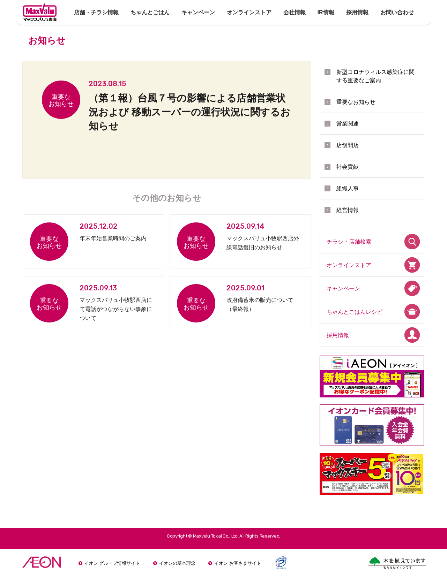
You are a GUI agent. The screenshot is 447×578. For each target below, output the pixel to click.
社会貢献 (347, 167)
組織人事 (347, 188)
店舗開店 (347, 145)
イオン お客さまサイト (237, 563)
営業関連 (347, 124)
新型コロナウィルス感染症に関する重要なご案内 (375, 76)
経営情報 (347, 210)
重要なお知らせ (355, 102)
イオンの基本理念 (177, 563)
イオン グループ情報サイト (112, 563)
